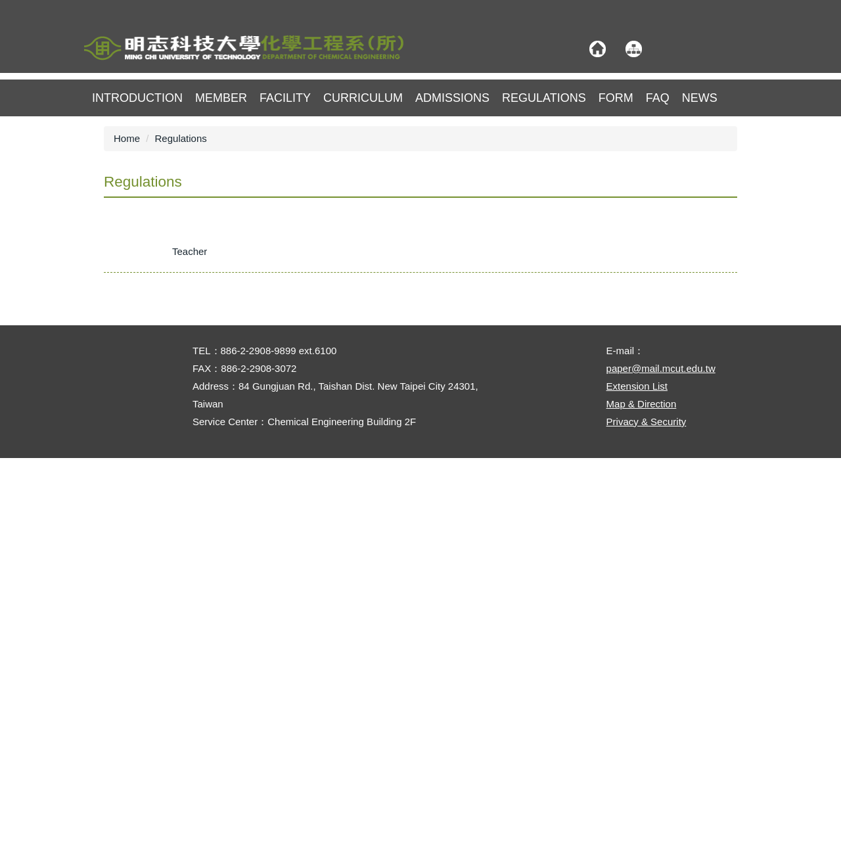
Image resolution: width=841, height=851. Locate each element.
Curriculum (363, 97)
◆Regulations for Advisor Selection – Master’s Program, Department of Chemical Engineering (320, 613)
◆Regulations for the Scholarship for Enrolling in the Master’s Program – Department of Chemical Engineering (356, 535)
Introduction (137, 97)
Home (127, 138)
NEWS (699, 97)
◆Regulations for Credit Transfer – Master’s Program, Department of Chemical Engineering (315, 587)
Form (616, 97)
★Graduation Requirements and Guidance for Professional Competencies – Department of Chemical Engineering (363, 302)
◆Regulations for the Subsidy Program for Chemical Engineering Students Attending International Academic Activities (371, 483)
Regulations (544, 97)
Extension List (637, 779)
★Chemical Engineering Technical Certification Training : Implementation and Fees (296, 431)
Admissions (452, 97)
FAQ (658, 97)
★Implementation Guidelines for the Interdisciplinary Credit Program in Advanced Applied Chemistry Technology (359, 353)
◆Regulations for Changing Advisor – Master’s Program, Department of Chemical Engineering (321, 639)
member (221, 97)
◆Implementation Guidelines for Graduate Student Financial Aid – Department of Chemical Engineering (341, 561)
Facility (285, 97)
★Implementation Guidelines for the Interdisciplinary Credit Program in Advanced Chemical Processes (338, 405)
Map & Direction (641, 796)
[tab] (132, 255)
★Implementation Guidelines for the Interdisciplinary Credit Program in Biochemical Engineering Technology (351, 379)
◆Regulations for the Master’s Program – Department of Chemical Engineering (287, 509)
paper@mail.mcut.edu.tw (661, 761)
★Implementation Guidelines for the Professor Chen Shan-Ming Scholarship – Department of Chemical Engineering (368, 327)
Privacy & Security (646, 814)
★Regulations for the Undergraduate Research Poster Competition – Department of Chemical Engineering (348, 457)
